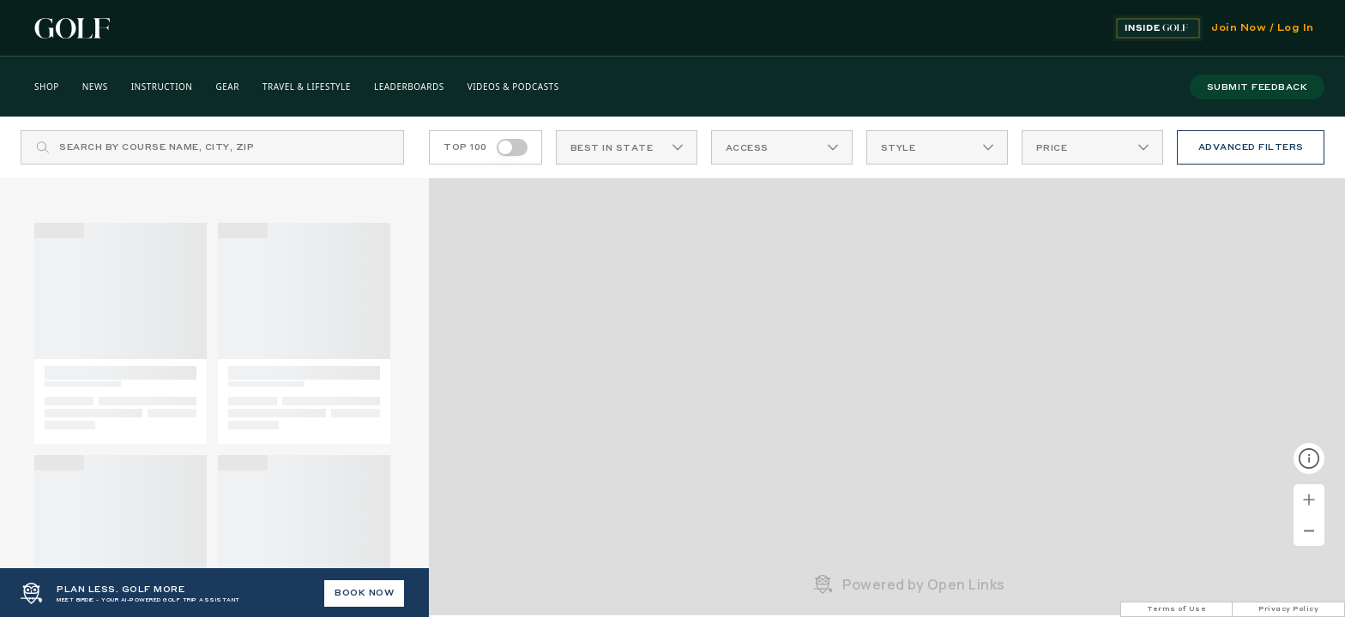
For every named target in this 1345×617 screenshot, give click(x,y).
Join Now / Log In (1262, 28)
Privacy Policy (1288, 609)
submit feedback (1257, 87)
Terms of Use (1176, 609)
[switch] (512, 147)
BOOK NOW (364, 593)
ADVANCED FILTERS (1251, 147)
